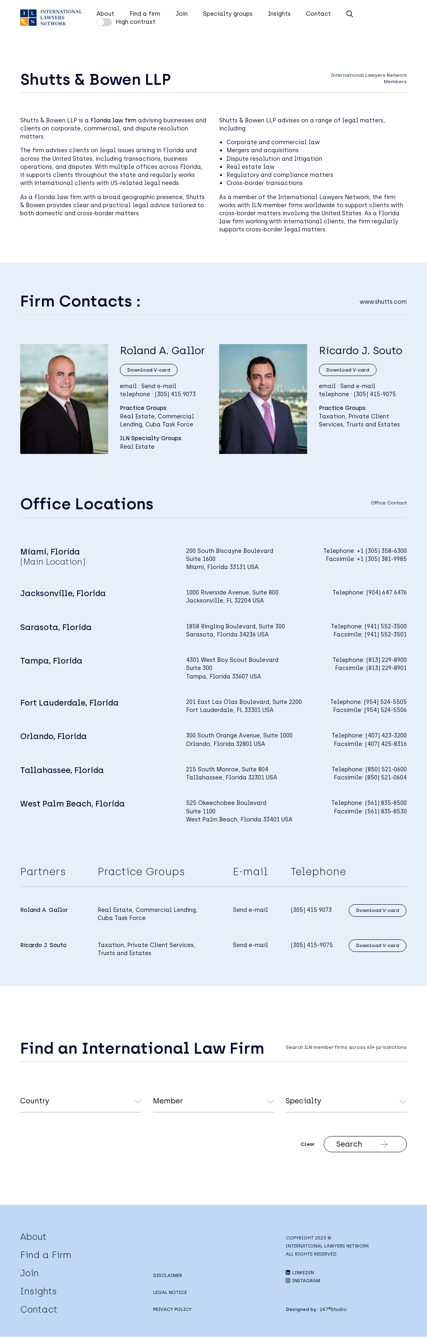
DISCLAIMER (167, 1276)
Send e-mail (158, 385)
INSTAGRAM (303, 1282)
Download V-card (147, 369)
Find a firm (145, 13)
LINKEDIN (300, 1274)
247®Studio (333, 1310)
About (105, 13)
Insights (279, 13)
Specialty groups (228, 13)
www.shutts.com (383, 301)
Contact (318, 13)
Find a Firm (45, 1256)
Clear (291, 1144)
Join (182, 13)
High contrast (135, 21)
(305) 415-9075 (375, 393)
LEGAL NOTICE (170, 1293)
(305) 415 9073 (175, 393)
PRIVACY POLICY (172, 1310)
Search (346, 1144)
